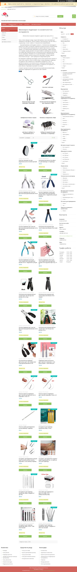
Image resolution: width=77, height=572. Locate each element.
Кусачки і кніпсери (47, 87)
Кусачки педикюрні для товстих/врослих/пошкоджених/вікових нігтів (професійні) (28, 228)
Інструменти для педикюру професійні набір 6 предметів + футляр (27, 493)
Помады (5, 550)
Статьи (3, 35)
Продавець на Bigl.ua (38, 569)
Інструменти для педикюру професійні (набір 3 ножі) (45, 427)
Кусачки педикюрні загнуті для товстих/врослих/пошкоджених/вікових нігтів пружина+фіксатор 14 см (48, 262)
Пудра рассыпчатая (8, 564)
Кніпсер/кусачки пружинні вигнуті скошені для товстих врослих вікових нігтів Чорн (27, 296)
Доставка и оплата (36, 24)
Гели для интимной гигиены (28, 556)
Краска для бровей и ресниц (29, 552)
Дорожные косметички (46, 552)
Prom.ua (46, 567)
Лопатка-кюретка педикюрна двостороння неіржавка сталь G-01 (48, 394)
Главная (4, 24)
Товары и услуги (12, 24)
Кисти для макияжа (45, 564)
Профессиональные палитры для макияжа (10, 557)
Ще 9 (63, 126)
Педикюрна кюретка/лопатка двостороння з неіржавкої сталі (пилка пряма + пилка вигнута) (47, 362)
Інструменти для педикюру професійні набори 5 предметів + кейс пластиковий (47, 526)
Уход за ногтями (26, 550)
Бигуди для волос (45, 562)
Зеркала (43, 560)
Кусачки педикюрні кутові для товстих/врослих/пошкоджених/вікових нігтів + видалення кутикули (28, 261)
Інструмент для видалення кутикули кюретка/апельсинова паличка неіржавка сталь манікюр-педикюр (28, 460)
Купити (25, 170)
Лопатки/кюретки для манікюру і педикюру (28, 102)
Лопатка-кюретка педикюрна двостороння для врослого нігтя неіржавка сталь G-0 (27, 395)
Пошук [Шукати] (60, 16)
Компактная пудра (7, 562)
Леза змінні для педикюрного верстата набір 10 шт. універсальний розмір (46, 493)
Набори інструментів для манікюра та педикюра (48, 132)
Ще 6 (63, 67)
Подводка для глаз (7, 554)
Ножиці (28, 87)
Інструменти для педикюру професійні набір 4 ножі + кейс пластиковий (26, 526)
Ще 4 (63, 86)
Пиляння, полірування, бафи (48, 117)
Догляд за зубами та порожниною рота (28, 132)
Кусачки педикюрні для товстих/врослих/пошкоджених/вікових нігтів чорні (28, 329)
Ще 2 (63, 53)
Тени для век (6, 552)
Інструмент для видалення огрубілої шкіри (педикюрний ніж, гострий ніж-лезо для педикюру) (48, 460)
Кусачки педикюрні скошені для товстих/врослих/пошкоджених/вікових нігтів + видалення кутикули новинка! (48, 194)
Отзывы (4, 39)
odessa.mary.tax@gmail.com (65, 236)
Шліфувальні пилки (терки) (28, 117)
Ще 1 (63, 110)
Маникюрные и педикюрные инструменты (48, 557)
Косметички (44, 550)
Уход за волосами (26, 554)
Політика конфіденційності (49, 570)
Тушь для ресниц (7, 560)
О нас (21, 24)
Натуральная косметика (28, 558)
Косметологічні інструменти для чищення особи (48, 102)
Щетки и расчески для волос (48, 554)
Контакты (27, 24)
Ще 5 (63, 163)
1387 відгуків (62, 1)
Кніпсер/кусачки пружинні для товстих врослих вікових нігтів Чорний (46, 296)
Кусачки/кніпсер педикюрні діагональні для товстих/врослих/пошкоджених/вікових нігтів (27, 362)
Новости (4, 32)
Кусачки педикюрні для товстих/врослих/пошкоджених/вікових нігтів (28, 192)
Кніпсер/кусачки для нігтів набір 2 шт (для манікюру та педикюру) (47, 161)
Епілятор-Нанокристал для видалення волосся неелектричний (28, 161)
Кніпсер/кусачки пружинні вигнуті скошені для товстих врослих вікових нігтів (47, 329)
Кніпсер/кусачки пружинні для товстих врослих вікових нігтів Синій (48, 227)
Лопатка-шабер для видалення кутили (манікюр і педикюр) (27, 427)
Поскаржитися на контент (36, 570)
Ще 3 (63, 142)
